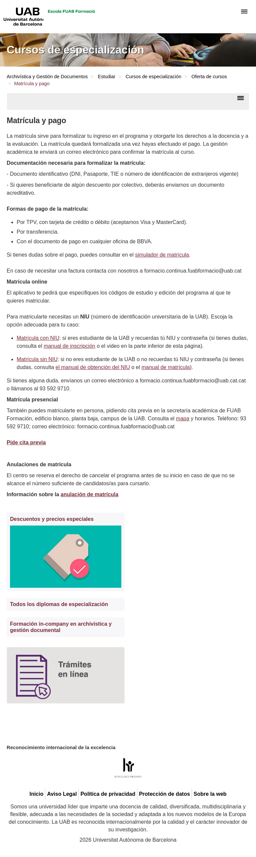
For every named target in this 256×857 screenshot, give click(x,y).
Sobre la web (210, 794)
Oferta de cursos (209, 76)
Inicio (36, 794)
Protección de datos (164, 794)
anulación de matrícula (89, 494)
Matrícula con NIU (38, 338)
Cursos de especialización (153, 76)
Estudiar (107, 76)
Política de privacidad (107, 794)
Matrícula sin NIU (37, 359)
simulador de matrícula (162, 255)
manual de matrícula (165, 367)
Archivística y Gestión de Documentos (47, 76)
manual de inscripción (69, 346)
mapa (182, 418)
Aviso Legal (62, 794)
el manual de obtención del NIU (93, 367)
